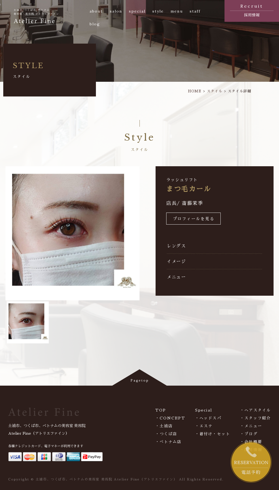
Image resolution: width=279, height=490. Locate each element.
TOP (160, 410)
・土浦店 (164, 426)
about (96, 11)
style (158, 11)
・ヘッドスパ (208, 418)
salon (116, 11)
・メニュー (251, 426)
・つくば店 (166, 434)
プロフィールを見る (193, 219)
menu (177, 11)
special (137, 11)
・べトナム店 (168, 442)
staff (195, 11)
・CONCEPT (170, 418)
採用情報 (252, 10)
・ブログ (248, 434)
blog (95, 24)
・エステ (204, 426)
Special (203, 410)
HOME (194, 91)
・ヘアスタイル (255, 410)
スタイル (214, 91)
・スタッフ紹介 (255, 418)
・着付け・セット (212, 434)
